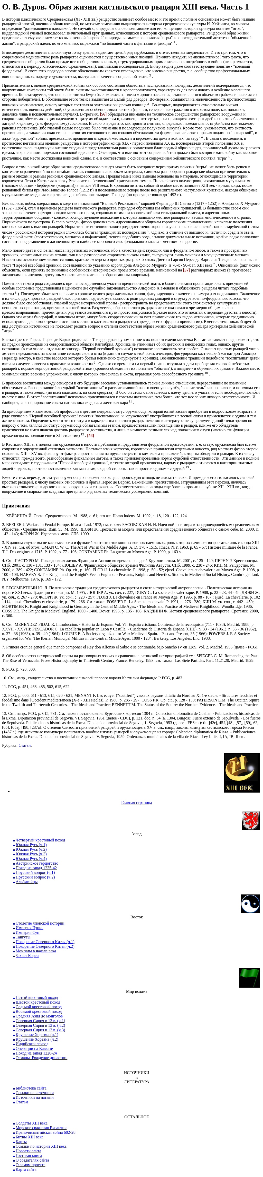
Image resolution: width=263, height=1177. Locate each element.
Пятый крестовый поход (37, 997)
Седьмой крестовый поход (39, 1007)
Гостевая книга (29, 1155)
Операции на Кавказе (34, 1048)
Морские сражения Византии (41, 1128)
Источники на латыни (35, 1097)
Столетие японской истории (40, 923)
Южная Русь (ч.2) (31, 849)
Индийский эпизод (32, 1044)
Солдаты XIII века (32, 1123)
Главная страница (136, 802)
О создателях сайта (32, 1160)
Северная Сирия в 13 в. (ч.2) (40, 1025)
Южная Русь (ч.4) (31, 858)
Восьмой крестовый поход (39, 1011)
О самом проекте (30, 1165)
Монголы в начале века (36, 951)
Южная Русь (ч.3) (31, 854)
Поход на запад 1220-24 (36, 1053)
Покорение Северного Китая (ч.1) (45, 941)
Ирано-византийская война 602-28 (46, 1132)
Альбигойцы (27, 882)
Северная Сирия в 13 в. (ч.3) (40, 1030)
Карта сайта (26, 1169)
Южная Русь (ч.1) (31, 844)
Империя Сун (27, 932)
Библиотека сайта (31, 1088)
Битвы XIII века (29, 1137)
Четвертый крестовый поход (40, 840)
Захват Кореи (27, 955)
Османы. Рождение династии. (41, 1058)
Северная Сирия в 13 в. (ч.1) (40, 1020)
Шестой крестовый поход (38, 1002)
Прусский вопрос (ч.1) (35, 872)
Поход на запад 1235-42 (36, 868)
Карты (21, 1141)
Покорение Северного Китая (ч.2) (45, 946)
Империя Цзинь (29, 928)
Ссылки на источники (35, 1093)
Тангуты (23, 937)
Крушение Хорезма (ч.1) (37, 1034)
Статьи (24, 745)
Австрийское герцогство (37, 863)
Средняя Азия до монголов (39, 1016)
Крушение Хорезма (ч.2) (37, 1039)
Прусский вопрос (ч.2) (35, 877)
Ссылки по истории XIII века (41, 1146)
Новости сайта (28, 1151)
